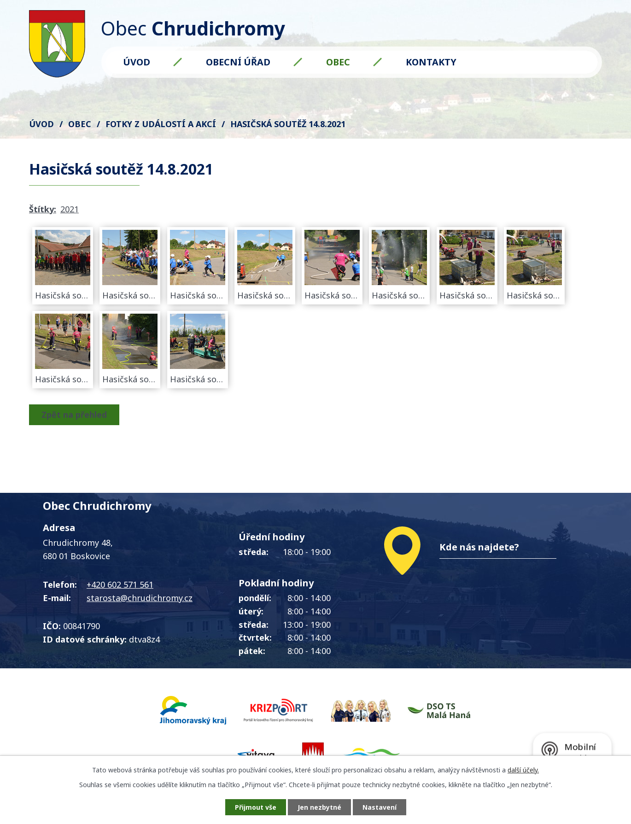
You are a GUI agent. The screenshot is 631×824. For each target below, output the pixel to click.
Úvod (136, 62)
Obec (338, 62)
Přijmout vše (255, 807)
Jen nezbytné (319, 807)
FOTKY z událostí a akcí (160, 123)
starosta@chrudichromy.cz (140, 597)
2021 (69, 209)
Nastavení (379, 807)
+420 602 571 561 (120, 584)
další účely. (523, 770)
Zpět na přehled (74, 414)
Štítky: (42, 209)
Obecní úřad (238, 62)
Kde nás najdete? (479, 547)
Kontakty (431, 62)
